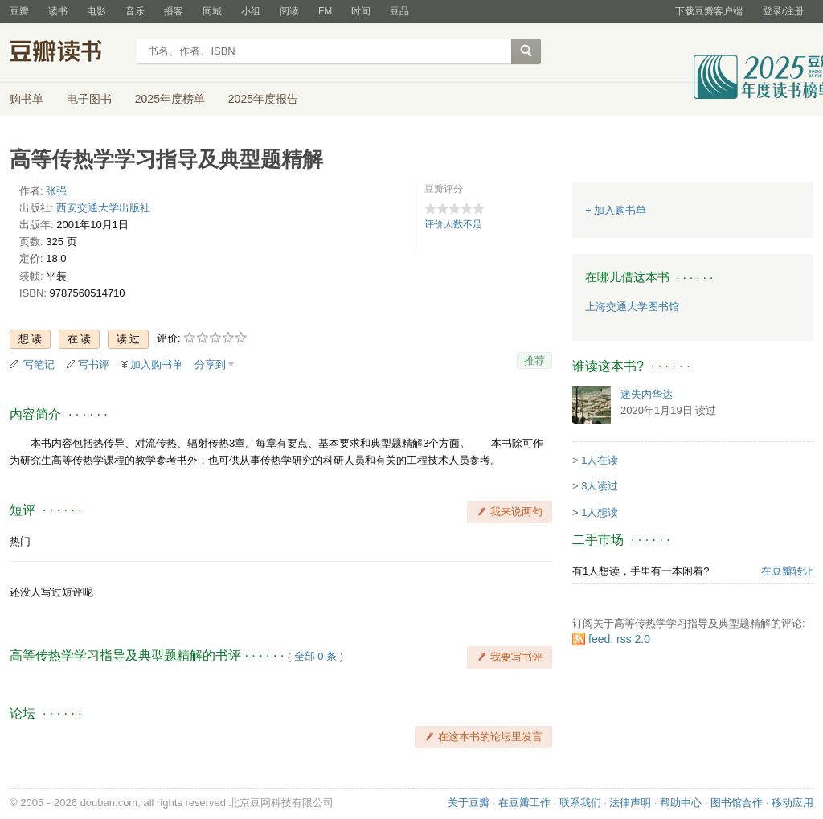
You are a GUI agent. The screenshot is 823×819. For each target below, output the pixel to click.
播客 (173, 11)
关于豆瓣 (468, 802)
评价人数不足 (453, 224)
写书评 (93, 364)
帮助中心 (681, 802)
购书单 (26, 98)
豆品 (399, 11)
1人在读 (599, 460)
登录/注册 (783, 11)
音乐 (135, 11)
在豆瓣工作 (524, 802)
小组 (250, 11)
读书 (58, 11)
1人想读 (599, 512)
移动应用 (792, 802)
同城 (212, 11)
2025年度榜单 (170, 98)
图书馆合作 (736, 802)
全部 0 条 (315, 656)
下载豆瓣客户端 (709, 11)
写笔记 (39, 364)
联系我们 (580, 802)
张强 (56, 191)
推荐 (534, 360)
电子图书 (89, 98)
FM (325, 11)
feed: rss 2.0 (619, 639)
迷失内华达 (646, 394)
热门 (20, 541)
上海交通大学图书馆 (632, 307)
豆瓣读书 (68, 53)
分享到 (210, 364)
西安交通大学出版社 (103, 208)
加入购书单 (156, 364)
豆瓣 (19, 11)
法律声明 (630, 802)
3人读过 (599, 486)
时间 (361, 11)
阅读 (289, 11)
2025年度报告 (263, 98)
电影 (96, 11)
